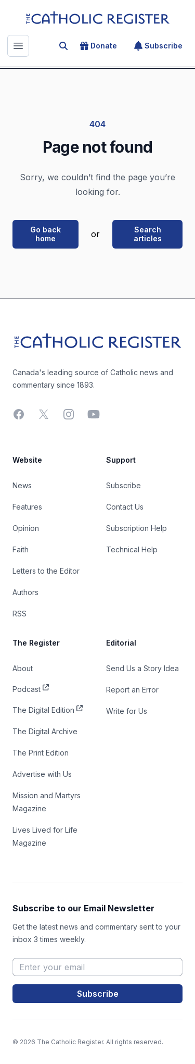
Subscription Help (136, 528)
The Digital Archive (44, 731)
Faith (20, 549)
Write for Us (126, 711)
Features (27, 506)
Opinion (25, 528)
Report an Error (132, 689)
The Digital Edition (47, 709)
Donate (98, 46)
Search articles (148, 234)
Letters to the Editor (46, 570)
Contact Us (125, 506)
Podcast (30, 688)
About (22, 668)
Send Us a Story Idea (142, 668)
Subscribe (158, 46)
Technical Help (132, 549)
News (22, 485)
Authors (25, 592)
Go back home (45, 234)
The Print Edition (40, 752)
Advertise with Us (42, 774)
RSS (19, 613)
